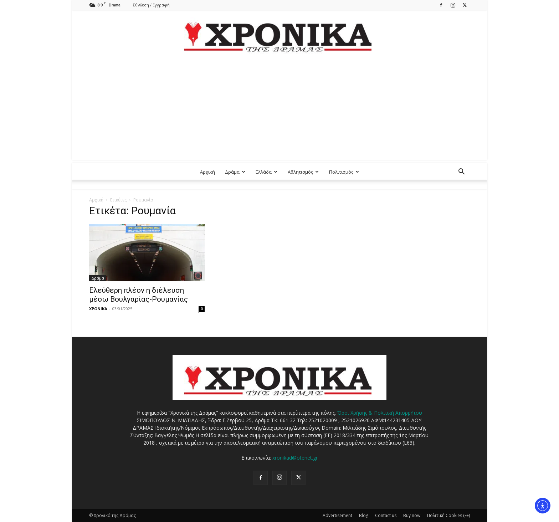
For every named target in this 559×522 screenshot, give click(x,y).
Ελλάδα (266, 172)
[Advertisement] (279, 110)
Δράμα (235, 172)
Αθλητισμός (303, 172)
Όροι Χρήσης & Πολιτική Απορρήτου (379, 412)
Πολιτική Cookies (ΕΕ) (448, 515)
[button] (461, 172)
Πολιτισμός (344, 172)
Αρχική (207, 172)
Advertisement (337, 515)
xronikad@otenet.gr (295, 457)
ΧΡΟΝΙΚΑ (98, 308)
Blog (363, 515)
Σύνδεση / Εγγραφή (151, 4)
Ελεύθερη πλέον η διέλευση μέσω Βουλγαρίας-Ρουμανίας (138, 294)
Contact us (385, 515)
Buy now (411, 515)
